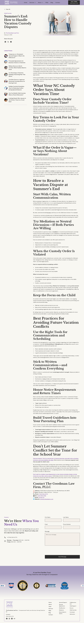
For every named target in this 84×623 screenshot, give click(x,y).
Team (50, 606)
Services (51, 608)
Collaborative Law (73, 603)
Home (25, 2)
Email (46, 524)
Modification (62, 608)
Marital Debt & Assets (62, 612)
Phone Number (67, 524)
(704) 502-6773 (43, 494)
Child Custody (7, 13)
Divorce (71, 608)
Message (47, 531)
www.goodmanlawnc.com (46, 499)
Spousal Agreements (62, 605)
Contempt (72, 612)
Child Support (73, 606)
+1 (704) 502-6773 (12, 537)
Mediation (61, 610)
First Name (47, 517)
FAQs (46, 2)
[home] (11, 2)
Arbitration (72, 614)
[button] (32, 2)
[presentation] (55, 550)
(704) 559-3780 (41, 495)
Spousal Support (63, 602)
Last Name (66, 517)
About (50, 604)
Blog (52, 2)
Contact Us (41, 497)
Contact (57, 2)
